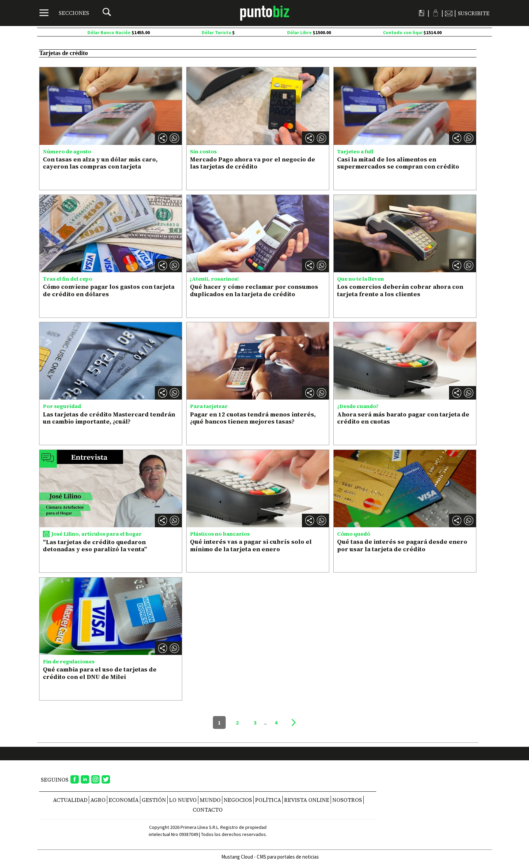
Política (268, 800)
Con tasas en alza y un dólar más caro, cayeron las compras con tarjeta (100, 163)
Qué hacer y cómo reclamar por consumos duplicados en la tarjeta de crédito (254, 290)
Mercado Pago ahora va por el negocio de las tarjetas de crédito (252, 163)
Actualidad (70, 800)
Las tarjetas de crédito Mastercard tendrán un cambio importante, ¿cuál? (109, 418)
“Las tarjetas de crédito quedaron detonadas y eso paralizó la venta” (95, 546)
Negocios (238, 800)
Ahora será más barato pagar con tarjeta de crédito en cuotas (403, 418)
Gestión (154, 800)
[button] (174, 138)
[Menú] (64, 13)
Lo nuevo (183, 800)
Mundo (210, 800)
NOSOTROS (347, 800)
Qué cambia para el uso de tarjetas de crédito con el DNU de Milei (100, 673)
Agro (98, 800)
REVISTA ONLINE (306, 800)
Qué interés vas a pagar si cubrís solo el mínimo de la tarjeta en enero (251, 545)
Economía (124, 800)
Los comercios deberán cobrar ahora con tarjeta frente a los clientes (400, 290)
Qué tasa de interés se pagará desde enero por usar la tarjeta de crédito (402, 545)
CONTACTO (208, 809)
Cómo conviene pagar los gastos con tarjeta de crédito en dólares (108, 290)
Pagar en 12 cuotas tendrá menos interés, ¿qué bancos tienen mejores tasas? (253, 418)
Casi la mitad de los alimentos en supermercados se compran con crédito (398, 163)
